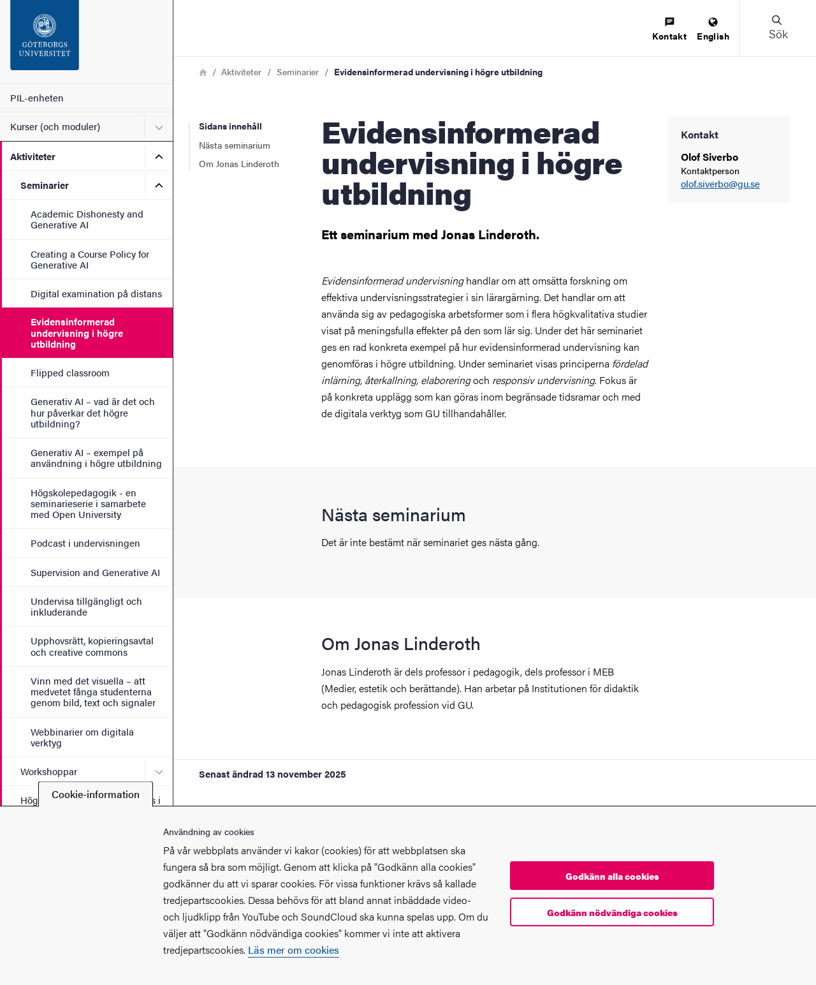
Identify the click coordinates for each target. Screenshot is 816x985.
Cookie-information (96, 794)
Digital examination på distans (96, 293)
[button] (778, 28)
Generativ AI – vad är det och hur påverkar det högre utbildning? (93, 412)
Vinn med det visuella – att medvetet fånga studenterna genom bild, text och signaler (93, 691)
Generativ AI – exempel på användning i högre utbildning (96, 457)
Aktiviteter (32, 156)
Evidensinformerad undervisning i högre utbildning (77, 332)
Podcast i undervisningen (85, 542)
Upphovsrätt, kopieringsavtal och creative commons (92, 645)
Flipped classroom (70, 372)
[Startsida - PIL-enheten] (86, 41)
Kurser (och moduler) (55, 126)
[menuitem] (669, 29)
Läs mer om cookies (293, 949)
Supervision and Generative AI (95, 572)
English (713, 29)
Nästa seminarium (234, 144)
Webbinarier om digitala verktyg (82, 737)
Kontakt (669, 29)
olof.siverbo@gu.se (720, 184)
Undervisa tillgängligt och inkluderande (86, 606)
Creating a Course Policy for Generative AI (90, 259)
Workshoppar (48, 771)
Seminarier (44, 184)
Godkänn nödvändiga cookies (612, 912)
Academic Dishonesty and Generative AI (87, 219)
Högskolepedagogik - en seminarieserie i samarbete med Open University (88, 503)
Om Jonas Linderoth (239, 163)
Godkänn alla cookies (612, 876)
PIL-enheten (37, 97)
